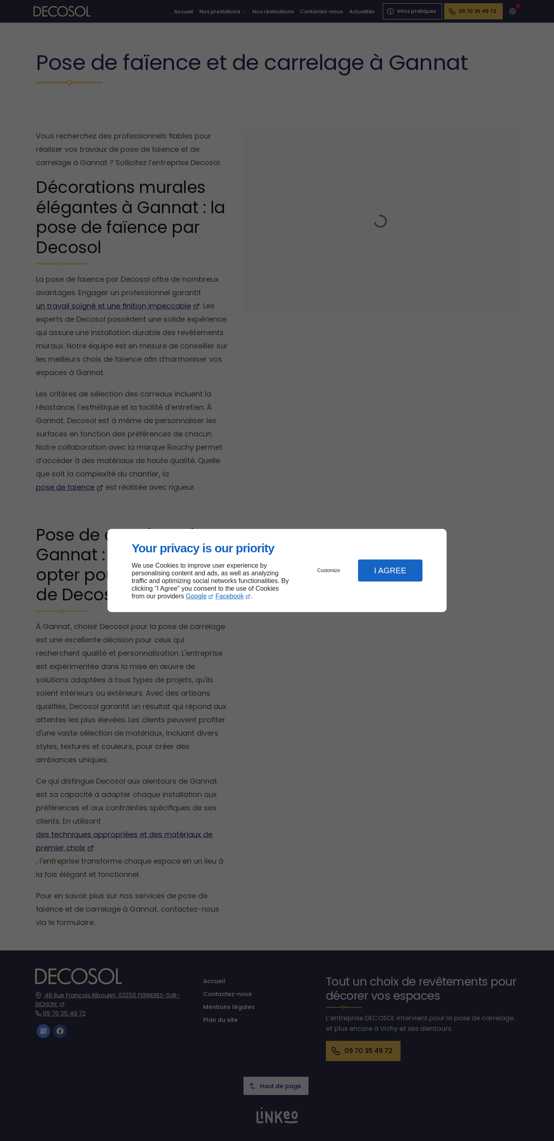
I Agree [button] (390, 570)
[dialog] (277, 570)
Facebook (230, 596)
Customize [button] (328, 570)
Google (196, 596)
